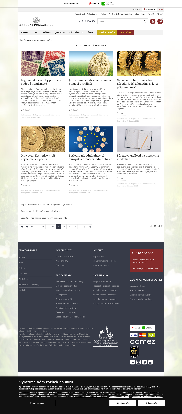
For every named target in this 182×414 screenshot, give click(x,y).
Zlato (35, 32)
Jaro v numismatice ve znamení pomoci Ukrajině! (90, 82)
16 (58, 226)
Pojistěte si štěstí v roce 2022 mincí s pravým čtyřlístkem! (46, 204)
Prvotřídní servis (137, 290)
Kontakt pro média (101, 265)
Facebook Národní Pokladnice (106, 286)
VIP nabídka (125, 32)
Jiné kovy (60, 32)
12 (37, 226)
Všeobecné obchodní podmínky (121, 14)
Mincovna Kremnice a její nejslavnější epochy (38, 157)
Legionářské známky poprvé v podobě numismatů (41, 82)
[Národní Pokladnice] (36, 21)
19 (75, 226)
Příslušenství (76, 32)
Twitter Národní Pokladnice (105, 294)
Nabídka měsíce (107, 32)
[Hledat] (120, 21)
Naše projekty (62, 260)
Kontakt (151, 14)
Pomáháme (61, 265)
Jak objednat (61, 294)
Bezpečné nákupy (137, 286)
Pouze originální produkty (141, 299)
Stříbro (47, 32)
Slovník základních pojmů (67, 303)
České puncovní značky (66, 312)
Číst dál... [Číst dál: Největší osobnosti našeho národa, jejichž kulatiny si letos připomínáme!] (121, 113)
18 (69, 226)
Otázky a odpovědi (64, 299)
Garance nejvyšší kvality (140, 294)
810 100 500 (87, 21)
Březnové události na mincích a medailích (138, 157)
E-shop (24, 32)
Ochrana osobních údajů (66, 286)
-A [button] (159, 9)
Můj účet (159, 14)
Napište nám (98, 256)
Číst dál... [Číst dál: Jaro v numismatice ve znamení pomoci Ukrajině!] (73, 110)
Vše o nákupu (140, 14)
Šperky (91, 32)
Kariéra (103, 14)
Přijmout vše (151, 404)
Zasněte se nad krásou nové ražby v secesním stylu (44, 218)
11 (32, 226)
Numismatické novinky (51, 115)
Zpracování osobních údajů (68, 290)
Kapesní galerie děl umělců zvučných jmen (40, 211)
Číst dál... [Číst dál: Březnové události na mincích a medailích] (121, 178)
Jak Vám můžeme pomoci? (104, 260)
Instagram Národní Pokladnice (106, 303)
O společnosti (79, 14)
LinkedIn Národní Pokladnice (105, 299)
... (48, 226)
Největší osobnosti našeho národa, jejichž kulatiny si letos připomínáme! (137, 83)
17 (64, 226)
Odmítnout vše (122, 404)
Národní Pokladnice (64, 256)
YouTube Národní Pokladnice (105, 290)
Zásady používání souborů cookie (70, 316)
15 (53, 226)
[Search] (145, 21)
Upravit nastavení (37, 404)
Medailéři (23, 290)
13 (43, 226)
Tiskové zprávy (92, 14)
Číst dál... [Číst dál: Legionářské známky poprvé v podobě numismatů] (25, 110)
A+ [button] (162, 9)
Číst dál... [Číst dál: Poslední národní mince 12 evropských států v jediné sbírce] (73, 185)
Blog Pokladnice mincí (102, 281)
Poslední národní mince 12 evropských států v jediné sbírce (90, 157)
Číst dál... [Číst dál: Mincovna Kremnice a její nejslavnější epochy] (25, 185)
